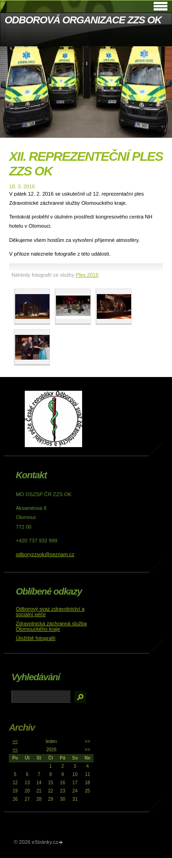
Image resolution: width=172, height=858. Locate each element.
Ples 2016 (87, 275)
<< (15, 741)
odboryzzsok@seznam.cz (45, 554)
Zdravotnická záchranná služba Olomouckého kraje (51, 626)
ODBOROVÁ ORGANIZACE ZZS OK (83, 20)
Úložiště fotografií (35, 638)
